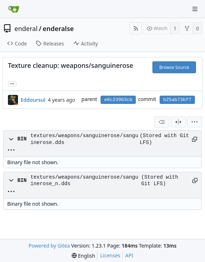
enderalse (58, 28)
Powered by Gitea (49, 245)
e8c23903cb (118, 99)
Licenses (110, 255)
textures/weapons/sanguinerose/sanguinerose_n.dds (84, 180)
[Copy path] (194, 139)
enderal (25, 28)
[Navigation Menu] (194, 9)
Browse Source (174, 67)
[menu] (194, 122)
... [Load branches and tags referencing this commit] (12, 83)
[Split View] (178, 122)
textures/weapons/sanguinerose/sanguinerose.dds (84, 139)
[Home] (14, 9)
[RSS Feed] (136, 28)
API (129, 255)
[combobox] (161, 122)
